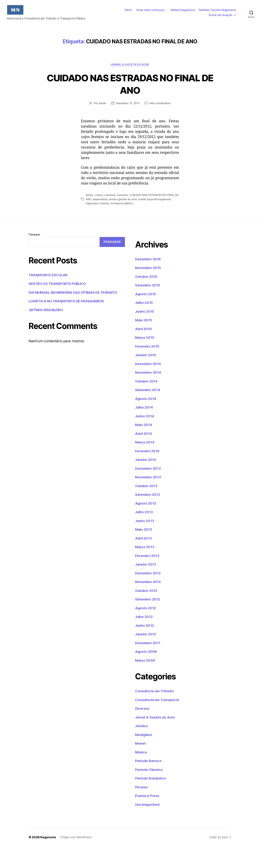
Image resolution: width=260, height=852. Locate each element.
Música (141, 757)
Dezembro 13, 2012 (127, 108)
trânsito (104, 208)
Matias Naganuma (183, 12)
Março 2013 (145, 552)
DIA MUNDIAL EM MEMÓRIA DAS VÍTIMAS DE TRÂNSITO (75, 297)
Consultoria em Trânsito (155, 696)
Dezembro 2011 (148, 648)
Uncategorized (147, 809)
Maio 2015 (144, 325)
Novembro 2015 (148, 273)
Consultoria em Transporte (158, 705)
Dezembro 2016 (148, 264)
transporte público (122, 208)
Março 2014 (145, 447)
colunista (109, 200)
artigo (89, 200)
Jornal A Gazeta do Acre (130, 69)
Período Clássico (149, 775)
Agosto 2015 (146, 299)
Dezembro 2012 (148, 578)
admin (101, 108)
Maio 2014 (144, 430)
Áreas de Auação (220, 17)
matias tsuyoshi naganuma (159, 204)
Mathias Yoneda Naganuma (217, 12)
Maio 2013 (144, 535)
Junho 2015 (145, 316)
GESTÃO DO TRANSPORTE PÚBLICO (58, 289)
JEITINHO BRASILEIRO (47, 315)
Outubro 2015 (146, 281)
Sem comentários (160, 108)
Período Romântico (151, 783)
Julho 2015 (144, 308)
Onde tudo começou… (151, 12)
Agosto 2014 (146, 404)
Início (128, 12)
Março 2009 (145, 665)
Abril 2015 (143, 334)
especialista (104, 204)
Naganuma (48, 842)
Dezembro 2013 (148, 473)
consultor (122, 200)
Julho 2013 (144, 517)
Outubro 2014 (146, 386)
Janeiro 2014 (146, 465)
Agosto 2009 (146, 657)
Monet (140, 748)
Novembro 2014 (148, 378)
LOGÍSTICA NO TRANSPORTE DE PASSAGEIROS (68, 306)
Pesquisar (34, 239)
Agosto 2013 (146, 508)
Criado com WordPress (76, 842)
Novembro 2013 (148, 482)
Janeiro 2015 (146, 360)
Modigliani (144, 740)
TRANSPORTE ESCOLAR (49, 280)
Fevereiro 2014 (147, 456)
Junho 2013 (145, 526)
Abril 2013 (143, 543)
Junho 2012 (145, 630)
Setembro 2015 (148, 290)
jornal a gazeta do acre (127, 204)
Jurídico (142, 731)
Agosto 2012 (146, 613)
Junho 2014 (145, 421)
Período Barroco (149, 766)
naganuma (92, 208)
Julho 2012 (144, 622)
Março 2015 (145, 343)
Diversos (142, 714)
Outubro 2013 (146, 491)
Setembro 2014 (148, 395)
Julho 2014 (144, 412)
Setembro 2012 (148, 604)
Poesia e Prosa (147, 801)
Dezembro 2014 (148, 369)
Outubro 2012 (146, 596)
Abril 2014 (144, 439)
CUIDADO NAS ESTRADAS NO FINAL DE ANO (130, 89)
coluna (99, 200)
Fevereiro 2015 (147, 351)
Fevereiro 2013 (147, 561)
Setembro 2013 (148, 500)
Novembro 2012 (148, 587)
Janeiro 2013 (146, 569)
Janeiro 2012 (146, 639)
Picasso (141, 792)
